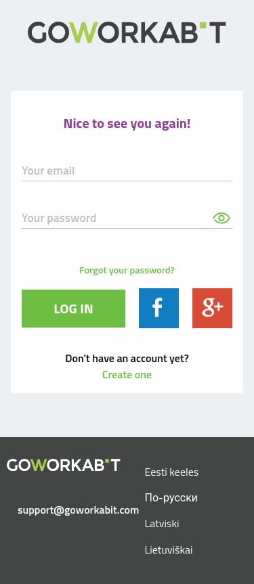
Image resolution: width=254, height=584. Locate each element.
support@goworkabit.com (69, 509)
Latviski (162, 523)
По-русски (171, 497)
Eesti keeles (172, 472)
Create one (127, 374)
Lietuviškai (169, 549)
